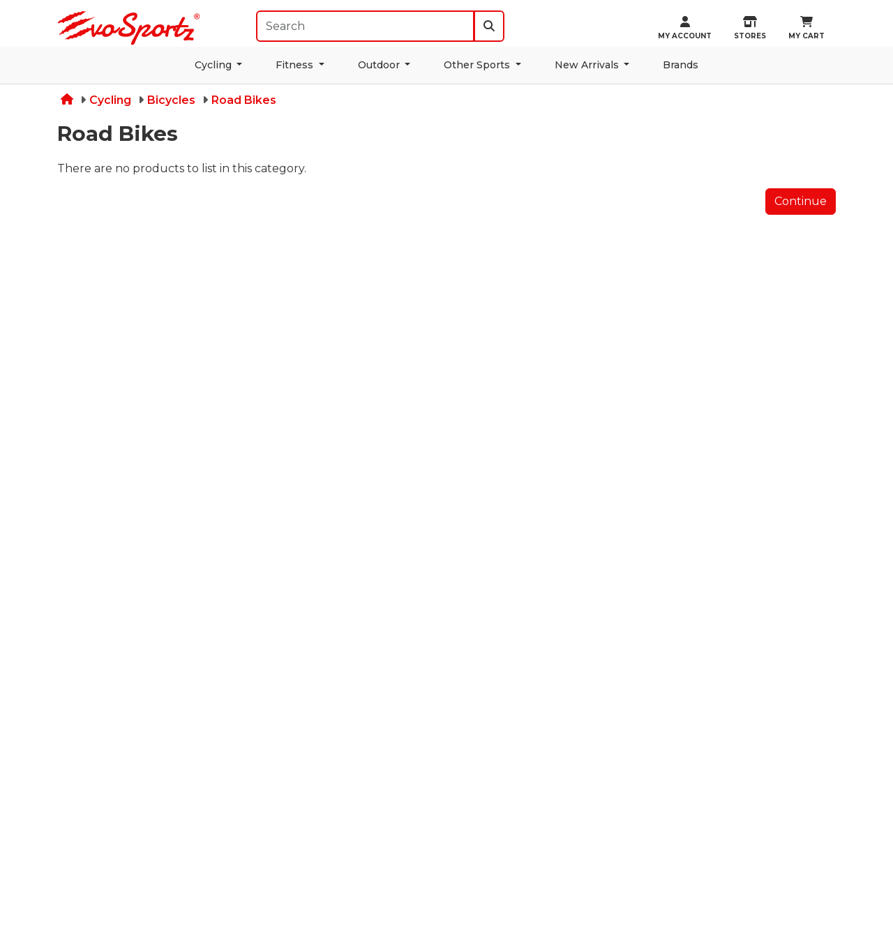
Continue (800, 201)
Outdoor (380, 65)
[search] (489, 26)
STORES (750, 28)
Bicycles (171, 100)
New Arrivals (588, 65)
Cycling (214, 65)
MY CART (806, 28)
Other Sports (478, 65)
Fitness (296, 65)
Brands (680, 65)
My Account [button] (685, 28)
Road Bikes (243, 100)
